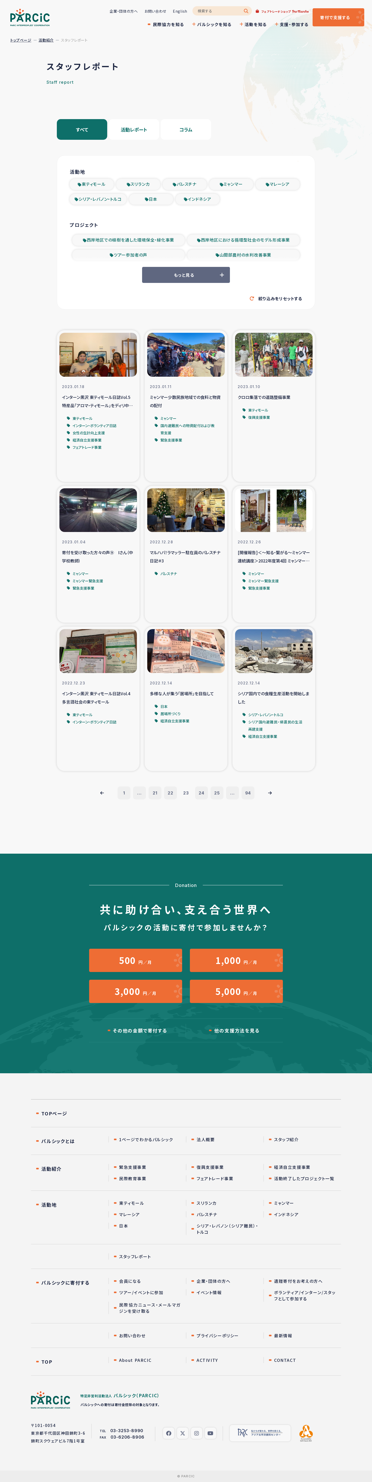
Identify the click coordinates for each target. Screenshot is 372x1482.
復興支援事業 (210, 1167)
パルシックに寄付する (65, 1282)
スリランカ (140, 184)
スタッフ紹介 (286, 1139)
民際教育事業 (132, 1178)
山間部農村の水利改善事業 (246, 255)
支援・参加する (294, 24)
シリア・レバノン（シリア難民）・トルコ (227, 1229)
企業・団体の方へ (124, 11)
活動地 (49, 1204)
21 (155, 793)
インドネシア (199, 199)
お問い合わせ (155, 11)
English (180, 11)
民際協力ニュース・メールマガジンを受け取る (150, 1308)
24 (201, 793)
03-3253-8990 (127, 1430)
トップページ (20, 40)
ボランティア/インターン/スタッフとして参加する (305, 1295)
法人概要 (206, 1139)
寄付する (335, 17)
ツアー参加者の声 (130, 255)
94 (248, 793)
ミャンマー (233, 184)
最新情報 (283, 1335)
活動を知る (256, 24)
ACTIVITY (207, 1360)
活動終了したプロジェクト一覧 (304, 1178)
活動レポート (134, 129)
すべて (82, 129)
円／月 (135, 960)
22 (170, 793)
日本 (153, 199)
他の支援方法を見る (237, 1030)
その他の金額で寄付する (140, 1030)
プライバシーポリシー (218, 1335)
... (139, 793)
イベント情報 (209, 1292)
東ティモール (94, 184)
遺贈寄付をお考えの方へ (298, 1281)
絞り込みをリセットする (280, 298)
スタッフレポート (135, 1256)
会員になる (130, 1281)
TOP (46, 1361)
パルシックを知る (214, 24)
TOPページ (54, 1113)
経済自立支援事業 (292, 1167)
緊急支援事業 (132, 1167)
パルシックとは (58, 1141)
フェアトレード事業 (215, 1178)
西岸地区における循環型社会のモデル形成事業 (245, 240)
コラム (185, 129)
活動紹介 (46, 40)
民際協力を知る (168, 24)
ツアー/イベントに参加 (141, 1292)
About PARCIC (135, 1360)
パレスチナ (187, 184)
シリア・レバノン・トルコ (100, 199)
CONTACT (285, 1360)
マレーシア (280, 184)
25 (217, 793)
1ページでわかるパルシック (146, 1139)
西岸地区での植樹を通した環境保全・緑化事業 (130, 240)
